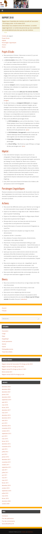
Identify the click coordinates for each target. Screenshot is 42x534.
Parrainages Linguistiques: (9, 42)
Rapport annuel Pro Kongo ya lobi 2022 (13, 366)
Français (4, 310)
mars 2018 (5, 405)
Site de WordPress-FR (8, 523)
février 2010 (5, 498)
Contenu (4, 36)
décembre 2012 (6, 444)
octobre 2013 (5, 431)
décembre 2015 (6, 415)
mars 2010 (5, 496)
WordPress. (30, 532)
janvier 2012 (5, 457)
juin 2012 (4, 454)
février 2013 (5, 441)
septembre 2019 (6, 399)
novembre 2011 (6, 462)
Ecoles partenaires (7, 341)
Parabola (23, 532)
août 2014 (5, 420)
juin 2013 (4, 436)
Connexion (5, 516)
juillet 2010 (5, 493)
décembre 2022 (6, 389)
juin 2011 (4, 475)
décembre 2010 (6, 485)
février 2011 (5, 483)
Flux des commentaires (8, 521)
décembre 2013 (6, 425)
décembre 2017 (6, 410)
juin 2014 (4, 423)
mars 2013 (5, 438)
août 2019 (5, 402)
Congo (3, 333)
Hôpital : (5, 151)
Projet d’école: (6, 38)
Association (5, 331)
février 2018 (5, 407)
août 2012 (5, 449)
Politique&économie (7, 349)
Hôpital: (4, 40)
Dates (3, 336)
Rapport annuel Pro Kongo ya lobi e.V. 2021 (14, 369)
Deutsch (4, 308)
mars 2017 (5, 412)
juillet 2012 (5, 451)
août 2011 (5, 470)
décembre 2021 (6, 392)
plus (27, 130)
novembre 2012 (6, 446)
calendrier (24, 299)
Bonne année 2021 (7, 372)
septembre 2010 (6, 490)
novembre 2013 (6, 428)
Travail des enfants (7, 352)
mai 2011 (4, 477)
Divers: (4, 47)
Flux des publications (8, 518)
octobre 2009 (5, 503)
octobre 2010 (5, 488)
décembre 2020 (6, 397)
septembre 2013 (6, 433)
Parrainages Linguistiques (13, 188)
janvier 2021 (5, 394)
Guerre (4, 346)
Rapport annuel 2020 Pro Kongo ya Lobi (13, 374)
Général (4, 344)
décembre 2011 (6, 459)
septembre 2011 (6, 467)
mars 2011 (5, 480)
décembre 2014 (6, 418)
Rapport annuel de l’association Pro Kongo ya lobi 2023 (17, 364)
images (6, 100)
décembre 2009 (6, 501)
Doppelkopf (5, 339)
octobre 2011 (5, 464)
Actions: (4, 45)
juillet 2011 (5, 472)
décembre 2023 (6, 386)
